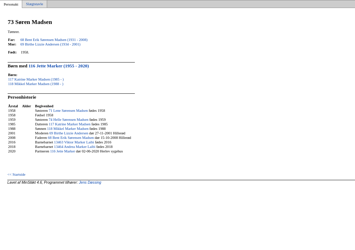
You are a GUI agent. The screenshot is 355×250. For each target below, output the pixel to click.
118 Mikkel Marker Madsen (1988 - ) (35, 84)
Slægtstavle (34, 4)
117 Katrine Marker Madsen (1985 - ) (36, 79)
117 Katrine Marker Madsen (69, 124)
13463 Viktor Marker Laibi (74, 142)
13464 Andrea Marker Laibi (74, 147)
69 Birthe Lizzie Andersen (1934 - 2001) (50, 44)
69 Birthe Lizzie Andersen (68, 133)
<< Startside (16, 174)
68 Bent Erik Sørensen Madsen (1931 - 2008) (54, 40)
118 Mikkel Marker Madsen (67, 129)
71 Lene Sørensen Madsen (68, 110)
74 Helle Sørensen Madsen (68, 120)
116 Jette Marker (62, 151)
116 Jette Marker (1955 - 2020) (58, 65)
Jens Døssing (90, 182)
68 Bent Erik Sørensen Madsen (71, 138)
